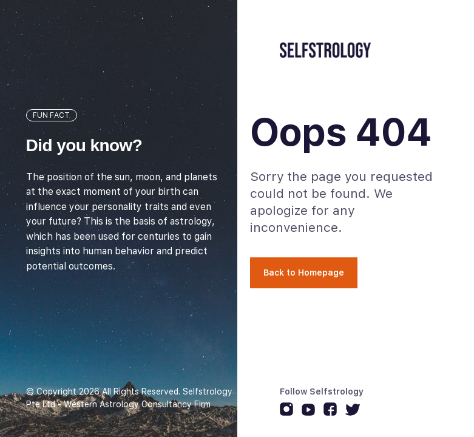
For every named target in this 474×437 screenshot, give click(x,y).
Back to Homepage (303, 272)
